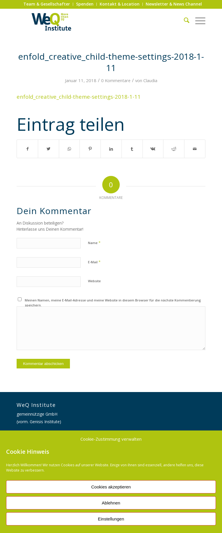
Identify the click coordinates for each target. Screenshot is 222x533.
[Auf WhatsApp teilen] (69, 149)
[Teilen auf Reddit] (173, 149)
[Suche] (183, 20)
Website (94, 281)
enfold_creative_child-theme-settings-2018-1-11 (79, 96)
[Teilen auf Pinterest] (90, 149)
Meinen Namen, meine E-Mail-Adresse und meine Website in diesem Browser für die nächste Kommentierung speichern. (113, 302)
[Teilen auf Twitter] (48, 149)
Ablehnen (111, 502)
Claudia (150, 80)
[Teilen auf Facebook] (27, 149)
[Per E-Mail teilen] (194, 149)
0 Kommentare (116, 80)
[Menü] (197, 20)
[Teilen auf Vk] (153, 149)
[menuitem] (46, 4)
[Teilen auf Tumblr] (132, 149)
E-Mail (94, 261)
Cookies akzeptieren (111, 486)
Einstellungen (111, 518)
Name (94, 242)
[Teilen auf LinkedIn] (111, 149)
